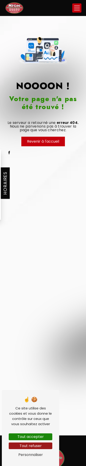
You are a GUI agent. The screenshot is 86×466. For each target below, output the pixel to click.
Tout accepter (30, 436)
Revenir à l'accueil (43, 141)
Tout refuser (30, 445)
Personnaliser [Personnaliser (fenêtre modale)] (30, 454)
